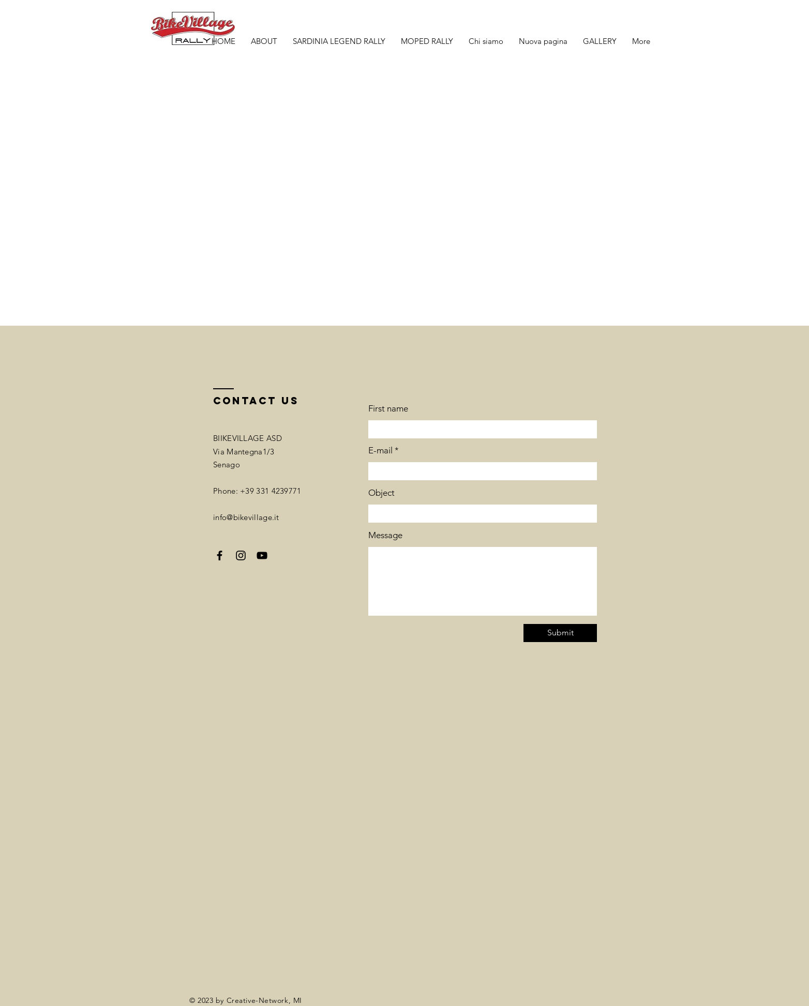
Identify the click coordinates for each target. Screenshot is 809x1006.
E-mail (380, 450)
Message (385, 535)
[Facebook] (219, 555)
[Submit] (560, 633)
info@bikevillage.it (246, 517)
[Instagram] (240, 555)
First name (388, 408)
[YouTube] (262, 555)
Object (381, 493)
